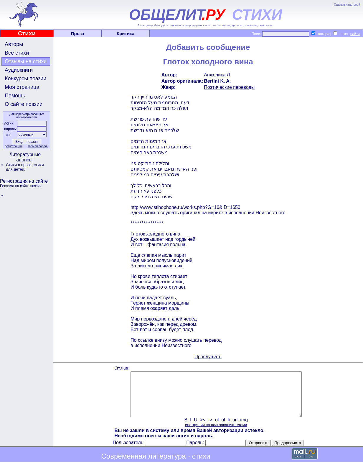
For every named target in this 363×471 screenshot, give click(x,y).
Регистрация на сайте (24, 181)
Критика (125, 33)
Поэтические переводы (229, 87)
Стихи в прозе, (20, 165)
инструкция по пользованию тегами (216, 433)
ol (217, 428)
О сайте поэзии (23, 104)
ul (223, 428)
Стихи (27, 33)
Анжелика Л (217, 74)
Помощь (15, 96)
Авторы (14, 44)
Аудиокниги (19, 70)
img (244, 428)
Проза (77, 33)
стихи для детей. (25, 167)
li (229, 428)
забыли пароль (38, 146)
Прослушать (208, 356)
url (235, 428)
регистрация (13, 146)
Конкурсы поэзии (25, 78)
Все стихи (17, 53)
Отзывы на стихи (26, 61)
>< (203, 428)
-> (210, 428)
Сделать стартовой (347, 4)
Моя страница (22, 87)
